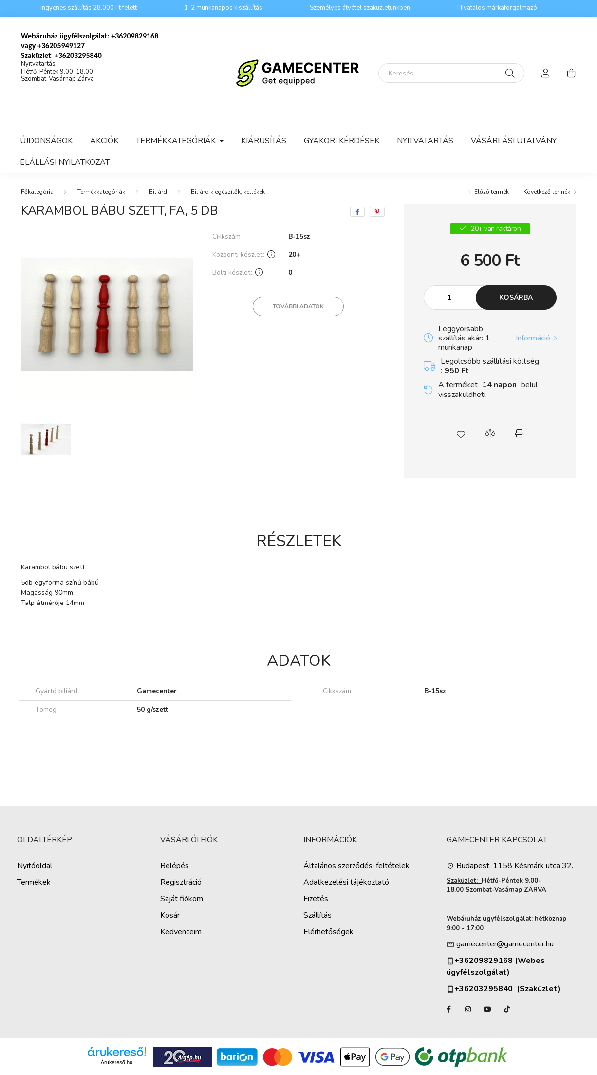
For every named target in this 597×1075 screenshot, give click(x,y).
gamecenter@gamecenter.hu (505, 944)
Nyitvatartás (425, 140)
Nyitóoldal (34, 865)
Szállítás (317, 915)
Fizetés (315, 899)
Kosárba (516, 297)
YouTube (487, 1009)
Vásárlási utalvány (514, 140)
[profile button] (546, 73)
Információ (533, 338)
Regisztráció (181, 882)
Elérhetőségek (328, 932)
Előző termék (491, 192)
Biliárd (158, 192)
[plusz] (463, 297)
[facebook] (357, 212)
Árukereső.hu (116, 1062)
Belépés (174, 865)
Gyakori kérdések (341, 140)
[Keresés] (451, 73)
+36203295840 (480, 989)
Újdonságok (46, 140)
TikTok (507, 1009)
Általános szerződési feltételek (356, 865)
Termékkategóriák (101, 192)
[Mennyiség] (450, 297)
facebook (448, 1009)
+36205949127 (61, 45)
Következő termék (546, 192)
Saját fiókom (181, 899)
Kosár (170, 915)
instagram (468, 1009)
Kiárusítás (263, 140)
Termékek (34, 882)
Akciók (104, 140)
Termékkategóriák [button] (177, 140)
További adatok (298, 306)
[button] (460, 433)
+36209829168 (134, 35)
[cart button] (571, 73)
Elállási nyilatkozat (65, 162)
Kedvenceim (181, 932)
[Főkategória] (37, 192)
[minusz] (436, 297)
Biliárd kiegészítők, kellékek (228, 192)
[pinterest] (377, 212)
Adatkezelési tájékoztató (346, 882)
